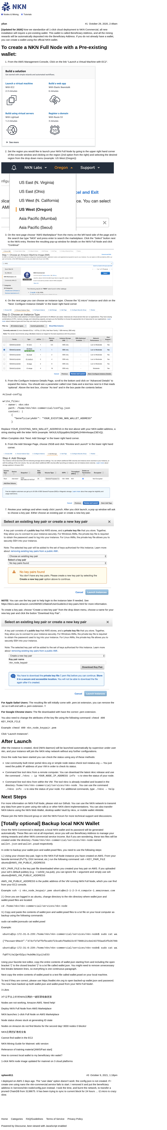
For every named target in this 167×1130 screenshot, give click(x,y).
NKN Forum (58, 816)
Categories (17, 1118)
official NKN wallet (47, 39)
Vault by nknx (68, 810)
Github (66, 803)
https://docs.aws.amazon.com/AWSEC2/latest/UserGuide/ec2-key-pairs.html (42, 603)
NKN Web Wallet (35, 810)
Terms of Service (55, 1118)
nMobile (99, 810)
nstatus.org (93, 763)
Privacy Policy (75, 1118)
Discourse (20, 1125)
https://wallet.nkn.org (53, 980)
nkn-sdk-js (42, 806)
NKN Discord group (28, 816)
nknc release (98, 772)
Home (4, 1118)
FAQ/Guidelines (34, 1118)
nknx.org (46, 763)
